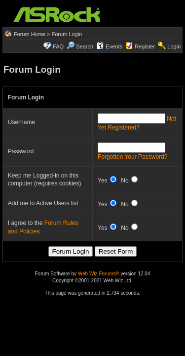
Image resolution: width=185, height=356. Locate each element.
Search (84, 46)
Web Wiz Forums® (98, 273)
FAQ (58, 46)
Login (174, 46)
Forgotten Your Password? (132, 156)
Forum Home (29, 34)
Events (109, 46)
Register (145, 46)
